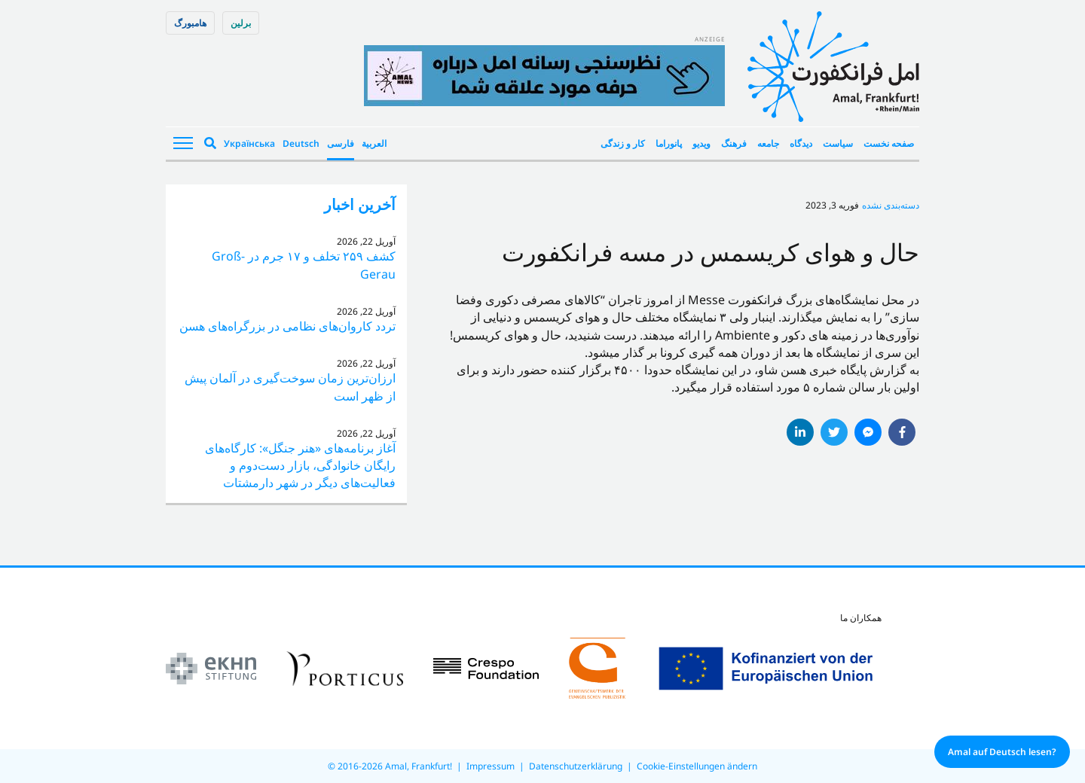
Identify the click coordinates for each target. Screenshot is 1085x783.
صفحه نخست (888, 143)
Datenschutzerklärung (575, 766)
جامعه (768, 143)
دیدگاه (801, 143)
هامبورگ (190, 23)
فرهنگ (734, 143)
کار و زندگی (623, 143)
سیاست (838, 143)
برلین (241, 23)
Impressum (490, 766)
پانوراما (669, 143)
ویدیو (701, 143)
